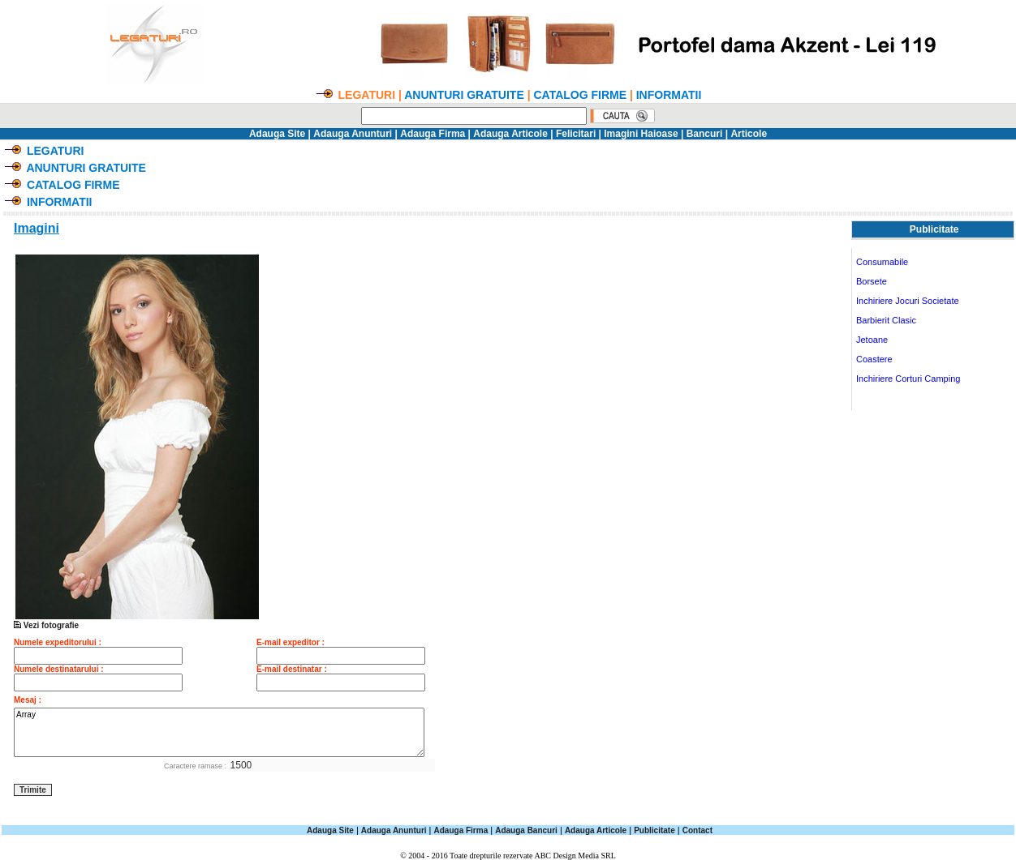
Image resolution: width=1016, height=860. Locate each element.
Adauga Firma (432, 133)
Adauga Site (277, 133)
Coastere (874, 359)
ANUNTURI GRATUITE (464, 94)
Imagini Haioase (641, 133)
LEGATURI (55, 150)
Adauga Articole (510, 133)
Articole (748, 133)
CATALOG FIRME (579, 94)
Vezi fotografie (136, 622)
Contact (697, 830)
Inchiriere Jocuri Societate (907, 301)
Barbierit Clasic (886, 320)
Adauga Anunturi (352, 133)
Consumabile (882, 262)
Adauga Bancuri (526, 830)
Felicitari (576, 133)
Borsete (871, 281)
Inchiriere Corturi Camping (908, 378)
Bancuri (705, 133)
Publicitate (654, 830)
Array (219, 732)
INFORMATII (669, 94)
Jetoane (872, 339)
